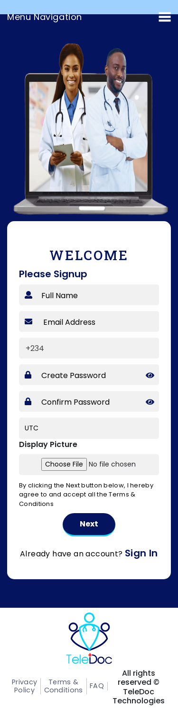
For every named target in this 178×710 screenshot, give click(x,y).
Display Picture (48, 444)
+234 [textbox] (35, 348)
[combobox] (39, 348)
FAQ (92, 686)
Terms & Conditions (60, 686)
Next (89, 523)
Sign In (141, 553)
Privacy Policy (24, 686)
